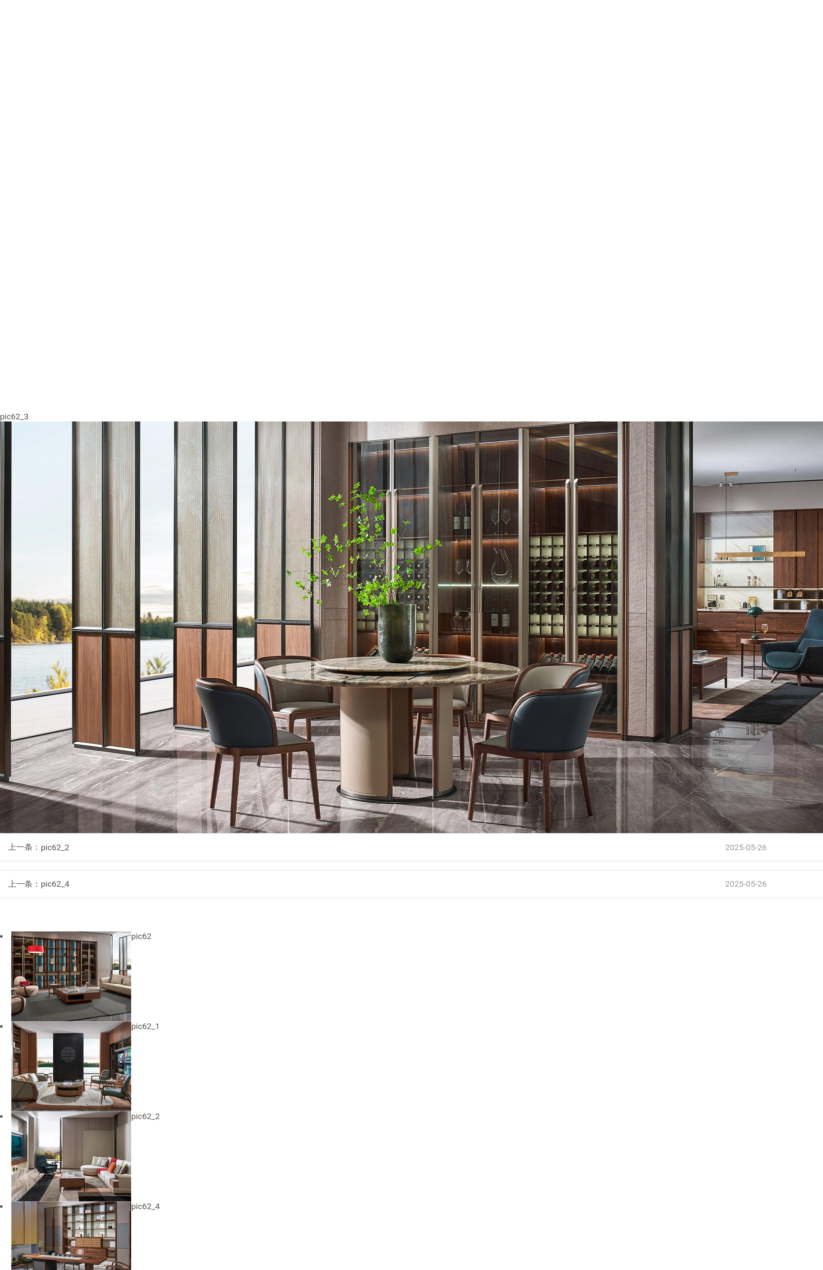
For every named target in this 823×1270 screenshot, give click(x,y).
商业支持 (679, 20)
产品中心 (471, 20)
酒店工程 (523, 20)
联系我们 (627, 20)
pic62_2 (403, 847)
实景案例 (575, 20)
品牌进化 (419, 20)
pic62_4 (403, 884)
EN (752, 21)
